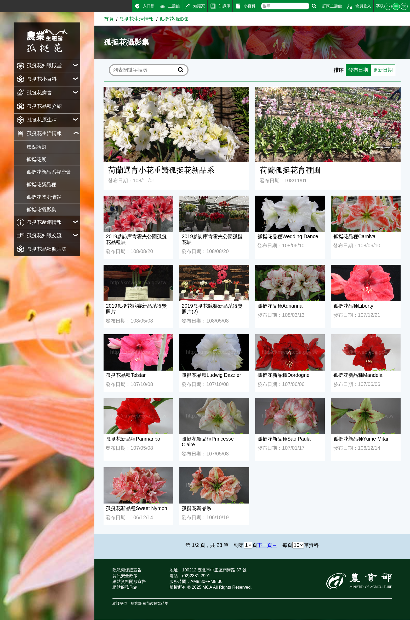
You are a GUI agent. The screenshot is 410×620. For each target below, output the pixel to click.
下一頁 (264, 545)
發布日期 (358, 70)
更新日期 (383, 70)
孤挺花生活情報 (136, 19)
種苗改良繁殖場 (155, 604)
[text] (285, 6)
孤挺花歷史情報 (43, 197)
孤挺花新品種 (41, 184)
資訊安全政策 (125, 576)
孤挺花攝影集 (41, 209)
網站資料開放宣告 (129, 581)
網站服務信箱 (125, 587)
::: (2, 5)
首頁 (109, 19)
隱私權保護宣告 (127, 570)
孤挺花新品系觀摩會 (48, 172)
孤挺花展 (36, 159)
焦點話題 (36, 147)
